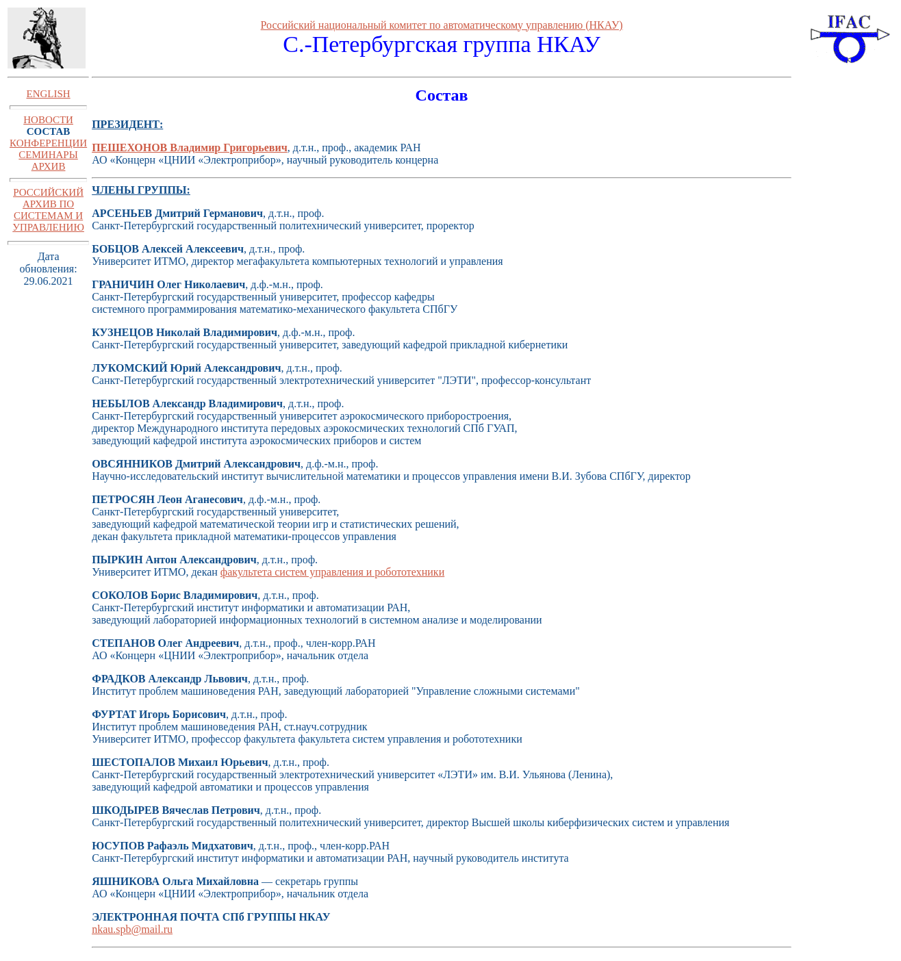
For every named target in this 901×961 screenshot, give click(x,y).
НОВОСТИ (48, 119)
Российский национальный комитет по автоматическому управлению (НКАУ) (442, 25)
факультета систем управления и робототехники (332, 572)
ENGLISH (48, 93)
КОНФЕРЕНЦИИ (48, 143)
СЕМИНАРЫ (47, 154)
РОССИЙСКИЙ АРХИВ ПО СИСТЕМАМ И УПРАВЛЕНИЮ (48, 210)
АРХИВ (48, 166)
